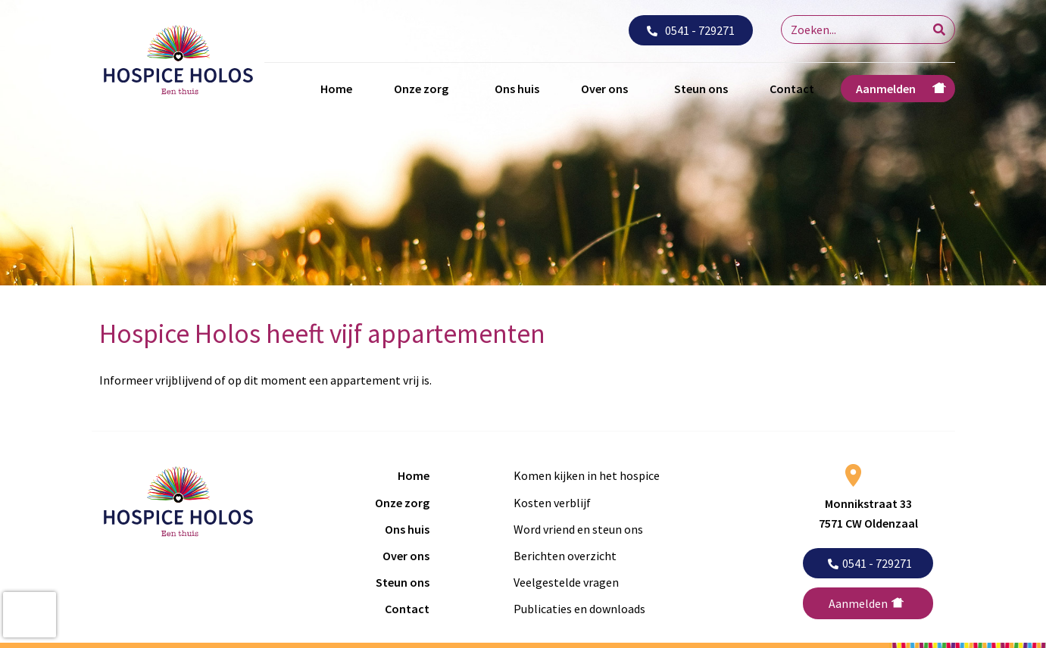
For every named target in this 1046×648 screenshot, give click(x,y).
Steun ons (701, 88)
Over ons (604, 88)
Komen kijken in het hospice (587, 475)
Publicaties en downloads (579, 608)
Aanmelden (886, 88)
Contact (792, 88)
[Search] (939, 29)
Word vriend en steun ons (578, 529)
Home (336, 88)
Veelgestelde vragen (566, 582)
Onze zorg (421, 88)
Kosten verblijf (552, 502)
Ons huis (517, 88)
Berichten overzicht (565, 555)
